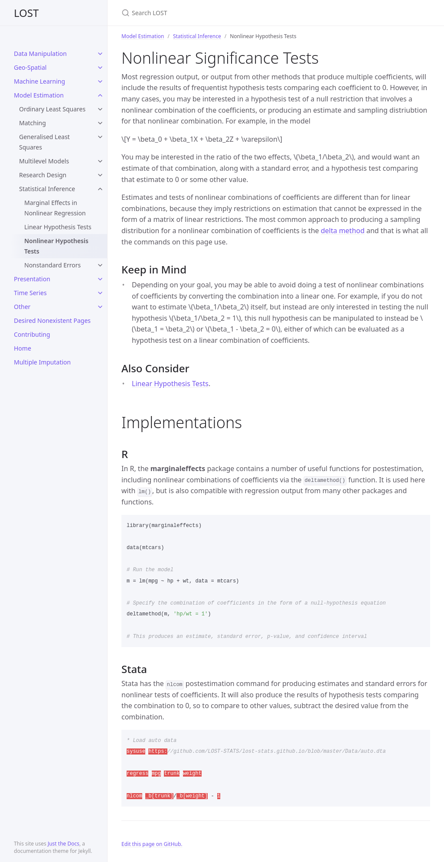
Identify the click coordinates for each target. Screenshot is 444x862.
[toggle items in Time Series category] (100, 293)
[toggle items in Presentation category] (100, 279)
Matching (32, 123)
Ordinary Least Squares (52, 109)
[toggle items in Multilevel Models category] (100, 161)
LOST (26, 13)
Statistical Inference (47, 189)
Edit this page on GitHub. (152, 844)
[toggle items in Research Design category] (100, 175)
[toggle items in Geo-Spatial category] (100, 68)
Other (22, 307)
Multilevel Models (44, 161)
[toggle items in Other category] (100, 307)
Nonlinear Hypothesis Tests (56, 246)
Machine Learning (39, 81)
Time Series (30, 293)
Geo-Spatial (30, 67)
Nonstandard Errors (52, 265)
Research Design (42, 175)
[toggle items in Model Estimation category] (100, 95)
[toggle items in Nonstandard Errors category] (100, 265)
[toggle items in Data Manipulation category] (100, 54)
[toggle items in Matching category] (100, 123)
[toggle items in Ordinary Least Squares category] (100, 109)
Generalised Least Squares (44, 142)
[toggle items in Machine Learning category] (100, 81)
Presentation (32, 279)
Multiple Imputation (42, 362)
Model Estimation (39, 95)
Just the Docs (63, 843)
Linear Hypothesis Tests (57, 227)
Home (22, 348)
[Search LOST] (224, 13)
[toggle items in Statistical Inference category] (100, 189)
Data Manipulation (40, 53)
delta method (343, 230)
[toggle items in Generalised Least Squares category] (100, 137)
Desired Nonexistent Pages (52, 320)
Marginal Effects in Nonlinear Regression (55, 207)
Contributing (32, 334)
